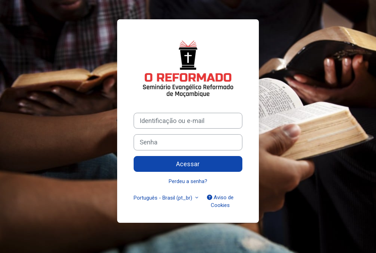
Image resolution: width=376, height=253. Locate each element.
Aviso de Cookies (220, 201)
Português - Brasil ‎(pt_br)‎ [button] (164, 198)
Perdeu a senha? (188, 181)
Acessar (188, 164)
